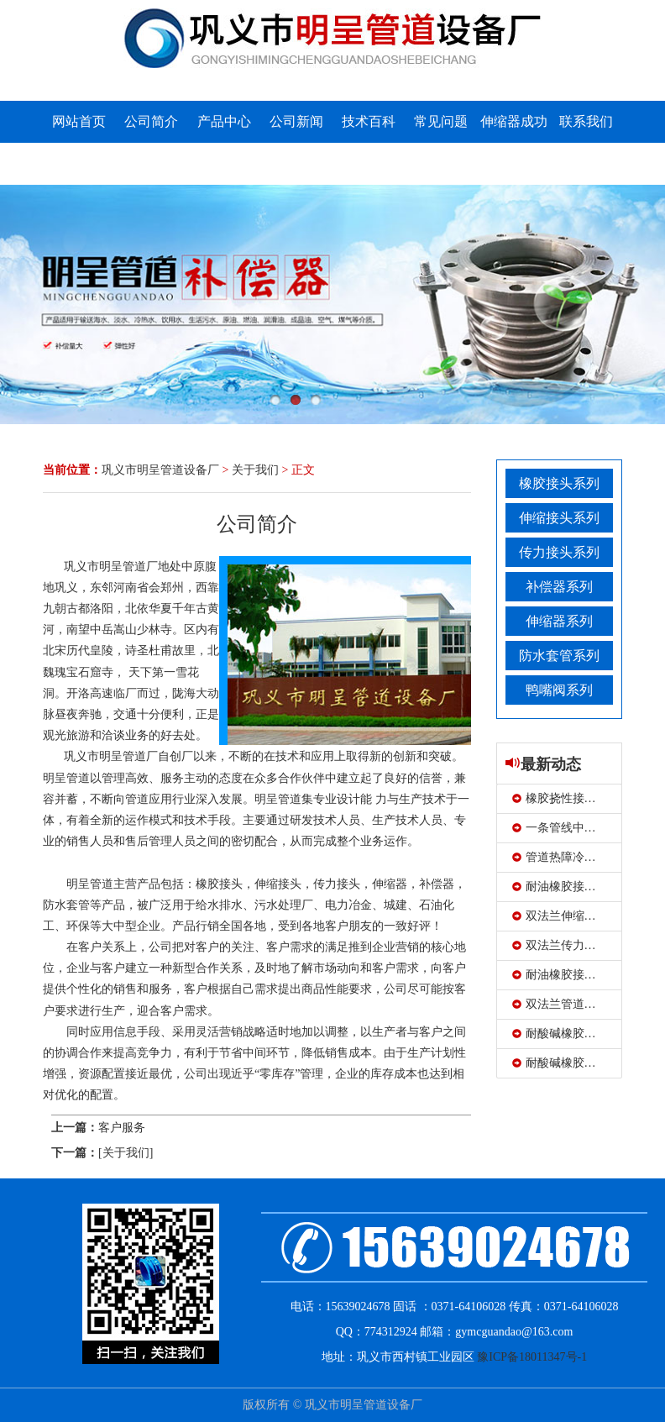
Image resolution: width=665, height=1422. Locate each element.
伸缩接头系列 (559, 518)
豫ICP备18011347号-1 (532, 1357)
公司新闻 (296, 121)
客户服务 (121, 1127)
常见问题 (441, 121)
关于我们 (255, 470)
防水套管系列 (559, 655)
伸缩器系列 (559, 621)
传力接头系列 (559, 552)
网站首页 (79, 121)
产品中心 (224, 121)
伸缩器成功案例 (513, 142)
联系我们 (586, 121)
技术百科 (368, 121)
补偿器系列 (559, 587)
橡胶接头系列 (559, 483)
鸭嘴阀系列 (559, 690)
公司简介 (151, 121)
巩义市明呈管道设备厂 (160, 470)
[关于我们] (125, 1153)
